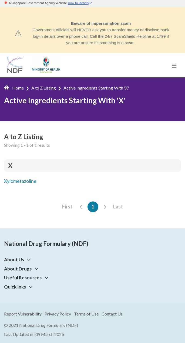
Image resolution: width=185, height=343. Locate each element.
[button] (28, 259)
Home (18, 87)
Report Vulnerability (23, 313)
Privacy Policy (58, 313)
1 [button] (93, 207)
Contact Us (112, 313)
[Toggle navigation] (174, 65)
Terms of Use (86, 313)
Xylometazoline (20, 181)
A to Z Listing (43, 87)
